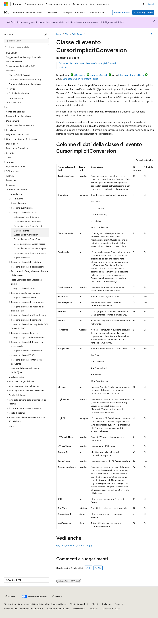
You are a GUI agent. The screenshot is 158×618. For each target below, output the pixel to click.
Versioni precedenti (79, 604)
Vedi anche (64, 67)
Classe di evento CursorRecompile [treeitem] (30, 248)
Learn (59, 34)
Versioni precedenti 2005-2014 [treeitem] (20, 65)
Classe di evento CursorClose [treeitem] (27, 221)
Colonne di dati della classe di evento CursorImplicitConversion (88, 63)
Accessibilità (78, 608)
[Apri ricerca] (144, 4)
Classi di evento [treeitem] (18, 203)
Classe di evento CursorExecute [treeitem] (28, 226)
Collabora (106, 604)
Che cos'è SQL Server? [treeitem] (19, 74)
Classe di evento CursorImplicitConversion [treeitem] (26, 232)
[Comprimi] (45, 34)
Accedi (151, 4)
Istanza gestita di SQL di (131, 74)
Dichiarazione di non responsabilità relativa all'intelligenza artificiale (35, 604)
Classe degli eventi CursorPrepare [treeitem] (29, 243)
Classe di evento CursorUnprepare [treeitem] (30, 252)
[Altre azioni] (151, 34)
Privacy (118, 604)
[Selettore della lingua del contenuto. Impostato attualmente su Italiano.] (10, 596)
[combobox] (26, 40)
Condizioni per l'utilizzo (58, 608)
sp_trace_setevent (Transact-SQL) (74, 545)
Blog (94, 604)
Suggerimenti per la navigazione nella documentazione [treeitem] (23, 59)
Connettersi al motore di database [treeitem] (25, 84)
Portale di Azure (121, 12)
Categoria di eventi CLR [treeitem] (22, 257)
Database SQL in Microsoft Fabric (80, 78)
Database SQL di (98, 74)
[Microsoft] (6, 4)
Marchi (93, 608)
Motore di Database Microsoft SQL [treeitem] (25, 79)
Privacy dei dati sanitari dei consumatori (22, 608)
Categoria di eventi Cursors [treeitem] (26, 216)
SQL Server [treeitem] (11, 52)
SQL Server (77, 34)
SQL (67, 34)
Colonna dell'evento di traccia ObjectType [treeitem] (25, 370)
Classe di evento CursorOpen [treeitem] (27, 239)
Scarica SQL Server (143, 12)
